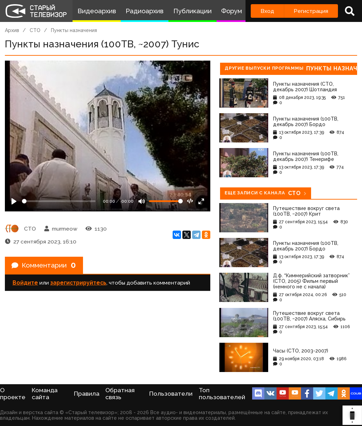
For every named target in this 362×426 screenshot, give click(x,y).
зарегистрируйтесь (78, 283)
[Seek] (59, 201)
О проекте (12, 394)
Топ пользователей (222, 394)
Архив (12, 30)
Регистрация (311, 11)
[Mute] (141, 201)
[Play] (14, 201)
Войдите (25, 283)
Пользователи (171, 393)
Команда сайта (45, 394)
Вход (267, 11)
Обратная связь (120, 394)
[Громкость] (166, 201)
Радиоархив (145, 11)
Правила (86, 393)
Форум (231, 11)
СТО (35, 30)
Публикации (192, 11)
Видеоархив (96, 11)
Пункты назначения (74, 30)
